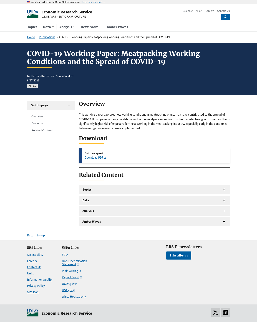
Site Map (33, 292)
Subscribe (176, 255)
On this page (39, 105)
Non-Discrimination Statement (74, 262)
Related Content (42, 130)
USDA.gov (68, 284)
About (199, 11)
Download (37, 123)
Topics (32, 27)
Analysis (88, 211)
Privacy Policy (36, 286)
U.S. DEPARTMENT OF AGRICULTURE (63, 16)
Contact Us (223, 11)
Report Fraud (70, 277)
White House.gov (73, 297)
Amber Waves (117, 27)
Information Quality (39, 280)
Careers (209, 11)
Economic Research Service (66, 11)
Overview (37, 116)
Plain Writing (70, 271)
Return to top (36, 235)
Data (85, 200)
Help (30, 273)
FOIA (65, 255)
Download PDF (94, 157)
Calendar (188, 11)
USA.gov (67, 290)
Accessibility (35, 255)
